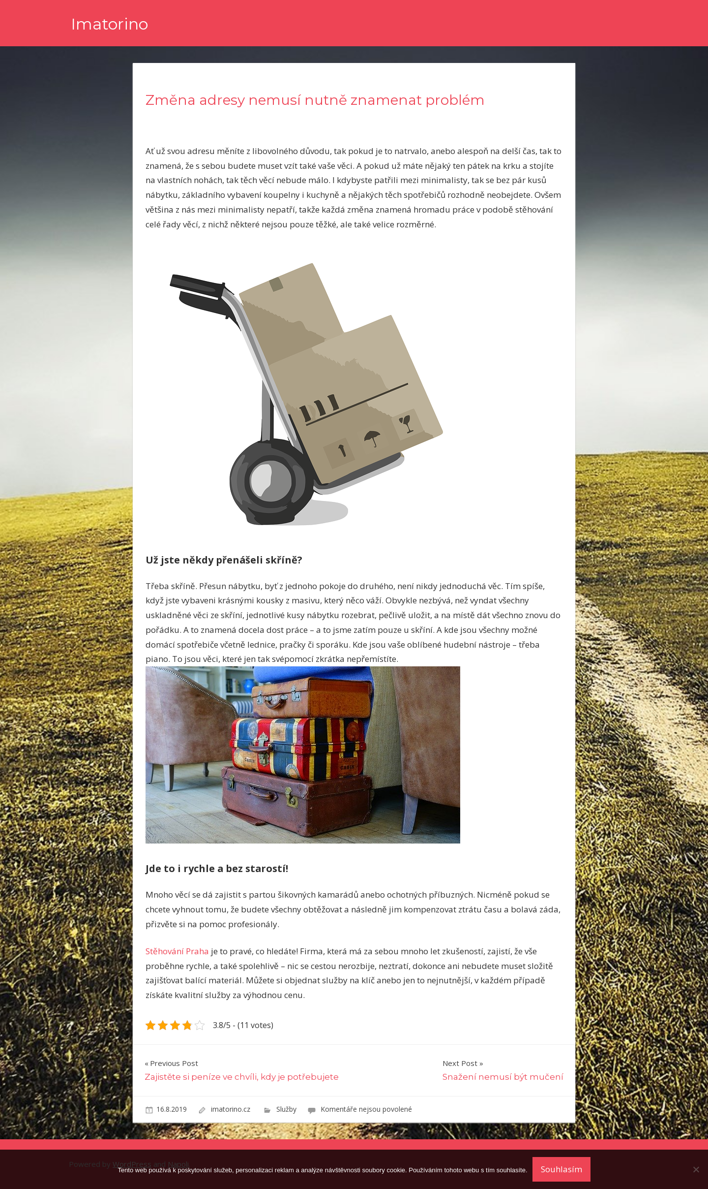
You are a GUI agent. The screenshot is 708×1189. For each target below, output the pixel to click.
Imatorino (109, 23)
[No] (696, 1169)
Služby (286, 1109)
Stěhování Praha (177, 951)
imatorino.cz (231, 1109)
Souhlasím (561, 1169)
